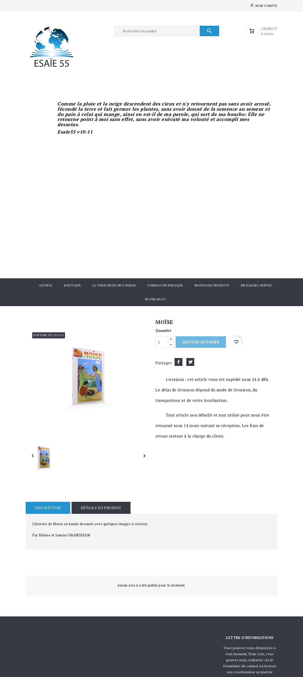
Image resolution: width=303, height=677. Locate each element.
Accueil (46, 285)
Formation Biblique (165, 285)
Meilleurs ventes (256, 285)
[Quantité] (161, 342)
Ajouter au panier (200, 342)
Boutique (72, 285)
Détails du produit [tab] (101, 507)
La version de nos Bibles (114, 285)
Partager (178, 362)
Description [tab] (48, 507)
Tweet (190, 362)
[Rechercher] (166, 31)
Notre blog (155, 299)
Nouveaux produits (212, 285)
